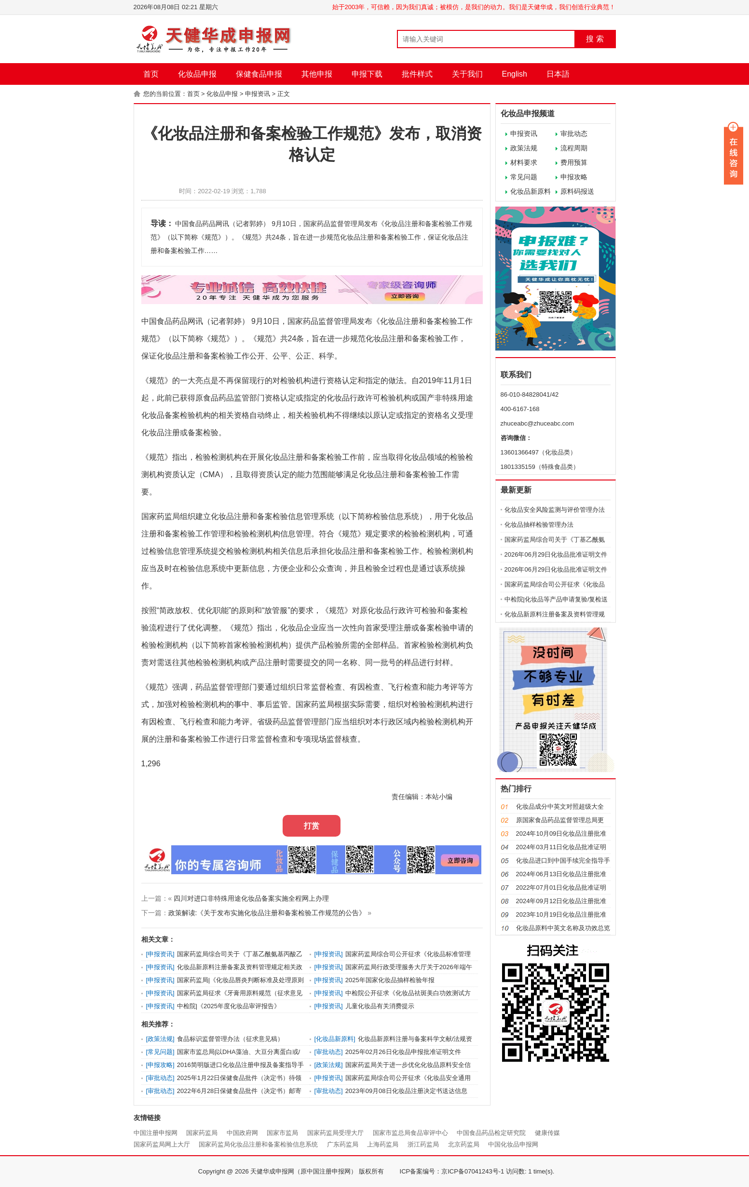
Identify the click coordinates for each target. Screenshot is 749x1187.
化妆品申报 (197, 74)
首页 (151, 74)
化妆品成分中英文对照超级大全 (560, 806)
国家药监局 (202, 1132)
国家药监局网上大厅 (162, 1144)
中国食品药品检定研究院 (491, 1132)
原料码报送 (577, 191)
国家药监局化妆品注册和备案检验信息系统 (258, 1144)
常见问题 (523, 177)
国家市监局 (282, 1132)
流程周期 (573, 148)
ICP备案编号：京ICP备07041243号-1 (452, 1171)
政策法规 (523, 148)
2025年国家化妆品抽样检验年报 (390, 980)
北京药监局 (463, 1144)
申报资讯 (257, 93)
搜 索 (594, 39)
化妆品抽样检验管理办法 (538, 524)
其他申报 (316, 74)
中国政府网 (242, 1132)
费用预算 (573, 162)
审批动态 (573, 133)
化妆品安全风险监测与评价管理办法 (554, 509)
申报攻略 (573, 177)
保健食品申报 (259, 74)
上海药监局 (382, 1144)
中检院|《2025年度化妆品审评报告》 (228, 1006)
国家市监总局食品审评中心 (410, 1132)
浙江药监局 (423, 1144)
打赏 (311, 826)
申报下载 (367, 74)
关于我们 (467, 74)
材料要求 (523, 162)
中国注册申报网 (155, 1132)
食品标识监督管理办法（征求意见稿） (230, 1038)
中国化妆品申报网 (513, 1144)
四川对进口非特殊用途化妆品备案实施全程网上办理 (251, 898)
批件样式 (417, 74)
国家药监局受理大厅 (335, 1132)
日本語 (558, 74)
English (514, 74)
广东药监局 (342, 1144)
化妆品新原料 (530, 191)
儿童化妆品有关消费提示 (379, 1006)
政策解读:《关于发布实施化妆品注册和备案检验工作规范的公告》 (267, 913)
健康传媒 (547, 1132)
